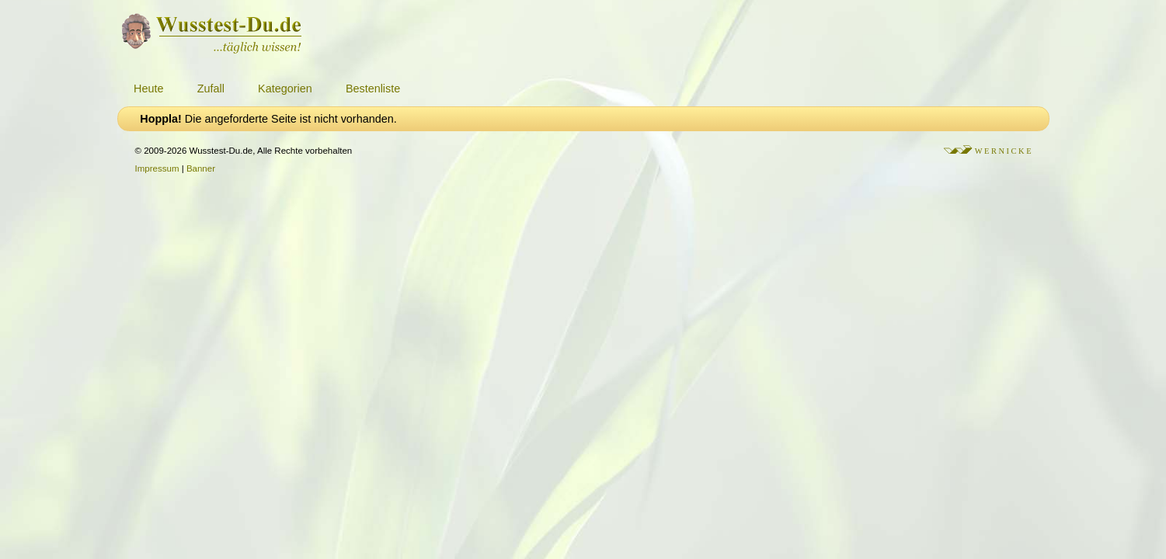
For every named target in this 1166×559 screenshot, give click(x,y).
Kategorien (285, 88)
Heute (148, 88)
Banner (200, 168)
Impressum (157, 168)
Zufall (210, 88)
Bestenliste (373, 88)
